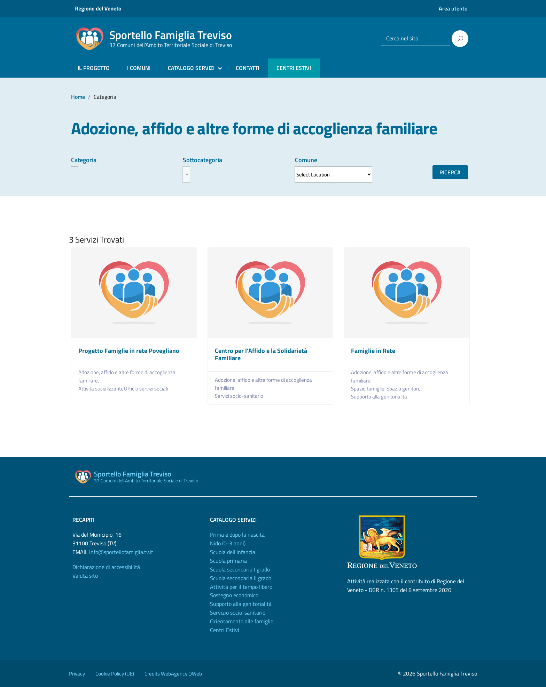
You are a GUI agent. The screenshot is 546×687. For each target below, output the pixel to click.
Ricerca (450, 172)
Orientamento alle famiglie (241, 621)
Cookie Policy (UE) (114, 674)
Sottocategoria (202, 160)
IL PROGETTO (94, 68)
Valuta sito (85, 575)
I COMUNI (138, 68)
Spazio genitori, (404, 389)
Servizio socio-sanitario (237, 612)
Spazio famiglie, (369, 389)
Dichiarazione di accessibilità (106, 567)
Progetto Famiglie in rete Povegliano (128, 350)
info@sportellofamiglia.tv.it (121, 552)
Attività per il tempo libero (241, 587)
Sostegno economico (234, 595)
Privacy (77, 674)
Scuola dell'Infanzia (232, 552)
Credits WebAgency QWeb (173, 674)
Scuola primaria (228, 560)
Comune (306, 160)
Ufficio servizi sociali (146, 389)
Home (78, 97)
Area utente (453, 8)
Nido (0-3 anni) (227, 543)
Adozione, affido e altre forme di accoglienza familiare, (127, 376)
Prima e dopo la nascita (237, 534)
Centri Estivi (224, 630)
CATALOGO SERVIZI (191, 68)
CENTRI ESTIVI (293, 68)
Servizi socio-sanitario (239, 396)
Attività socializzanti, (101, 389)
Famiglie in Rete (373, 350)
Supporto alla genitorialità (379, 397)
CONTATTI (247, 68)
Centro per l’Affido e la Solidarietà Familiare (261, 354)
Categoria (83, 160)
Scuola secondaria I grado (240, 569)
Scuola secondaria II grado (240, 578)
